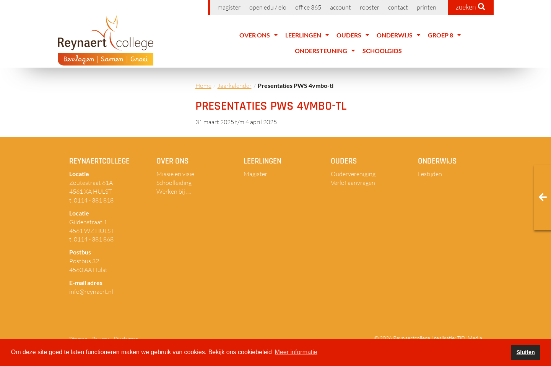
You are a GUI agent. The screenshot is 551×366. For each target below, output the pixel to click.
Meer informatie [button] (296, 352)
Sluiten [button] (526, 352)
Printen (426, 7)
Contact (398, 7)
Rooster (369, 7)
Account (340, 7)
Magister (229, 7)
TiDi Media (469, 338)
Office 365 (308, 7)
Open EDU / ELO (267, 7)
